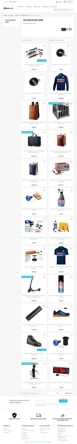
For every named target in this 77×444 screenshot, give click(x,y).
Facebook (5, 409)
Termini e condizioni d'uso (28, 430)
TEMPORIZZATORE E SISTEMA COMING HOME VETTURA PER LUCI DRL (34, 383)
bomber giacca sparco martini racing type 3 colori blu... (61, 94)
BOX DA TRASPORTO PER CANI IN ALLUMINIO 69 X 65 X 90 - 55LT (61, 122)
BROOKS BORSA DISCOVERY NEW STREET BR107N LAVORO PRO (34, 151)
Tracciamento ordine (45, 428)
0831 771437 (12, 2)
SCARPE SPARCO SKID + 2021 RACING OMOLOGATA (34, 354)
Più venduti (6, 432)
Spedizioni (37, 7)
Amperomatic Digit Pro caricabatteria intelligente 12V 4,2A (34, 65)
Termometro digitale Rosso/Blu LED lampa (61, 382)
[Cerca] (63, 9)
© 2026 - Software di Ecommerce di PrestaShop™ (38, 442)
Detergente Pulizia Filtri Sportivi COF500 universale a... (61, 209)
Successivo (69, 393)
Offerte (5, 428)
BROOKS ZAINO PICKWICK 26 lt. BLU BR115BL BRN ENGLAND (34, 180)
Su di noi (53, 7)
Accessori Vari (10, 21)
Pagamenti (45, 7)
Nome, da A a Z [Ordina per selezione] (64, 40)
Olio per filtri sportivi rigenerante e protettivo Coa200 (61, 296)
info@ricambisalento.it (63, 440)
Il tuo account (45, 426)
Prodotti (20, 7)
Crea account (43, 432)
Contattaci (24, 436)
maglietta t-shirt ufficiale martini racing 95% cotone (61, 267)
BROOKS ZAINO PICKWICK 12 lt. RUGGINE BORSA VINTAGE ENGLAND (61, 151)
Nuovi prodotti (7, 430)
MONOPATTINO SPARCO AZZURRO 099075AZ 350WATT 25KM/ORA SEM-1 (34, 296)
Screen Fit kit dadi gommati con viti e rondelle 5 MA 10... (61, 354)
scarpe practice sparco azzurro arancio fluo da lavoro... (61, 325)
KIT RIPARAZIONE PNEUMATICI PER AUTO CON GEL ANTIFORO (61, 238)
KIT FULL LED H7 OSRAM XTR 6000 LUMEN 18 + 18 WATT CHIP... (34, 238)
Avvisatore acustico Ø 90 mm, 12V (34, 93)
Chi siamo (28, 7)
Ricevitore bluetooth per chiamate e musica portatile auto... (34, 325)
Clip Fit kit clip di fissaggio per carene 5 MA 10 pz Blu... (34, 209)
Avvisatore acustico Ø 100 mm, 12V (61, 64)
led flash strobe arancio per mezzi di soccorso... (34, 267)
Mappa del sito (25, 438)
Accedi (41, 430)
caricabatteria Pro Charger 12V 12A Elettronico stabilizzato (61, 180)
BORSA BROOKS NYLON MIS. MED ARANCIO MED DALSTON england (34, 122)
